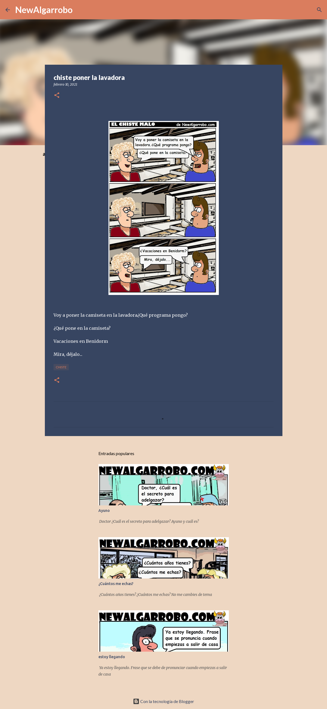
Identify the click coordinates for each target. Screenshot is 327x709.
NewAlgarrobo (44, 9)
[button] (57, 95)
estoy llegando (111, 657)
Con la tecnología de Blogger (163, 701)
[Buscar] (319, 9)
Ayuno (104, 510)
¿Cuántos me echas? (115, 583)
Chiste (61, 367)
